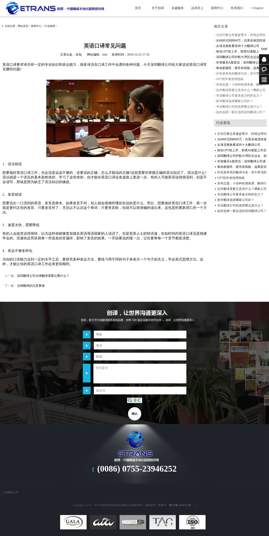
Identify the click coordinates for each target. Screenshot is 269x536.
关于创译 (158, 8)
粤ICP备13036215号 (180, 505)
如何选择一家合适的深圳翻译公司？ (240, 112)
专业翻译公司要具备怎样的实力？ (239, 95)
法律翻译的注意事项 (31, 285)
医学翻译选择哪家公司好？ (234, 101)
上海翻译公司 (10, 492)
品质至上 (197, 8)
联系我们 (237, 8)
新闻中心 (217, 8)
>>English (256, 8)
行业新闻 (50, 26)
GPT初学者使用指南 (229, 79)
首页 (138, 8)
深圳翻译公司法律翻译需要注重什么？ (43, 275)
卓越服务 (177, 8)
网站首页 (23, 26)
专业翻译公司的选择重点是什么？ (239, 106)
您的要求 (139, 373)
